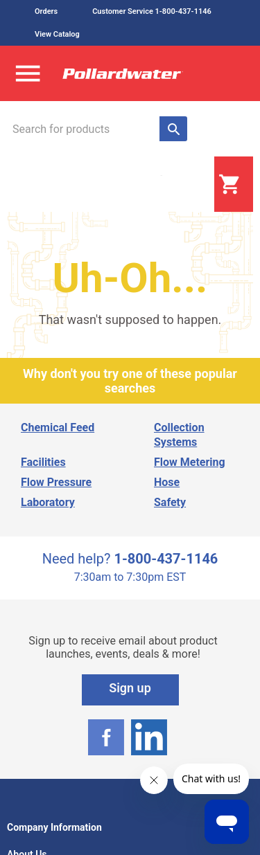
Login (179, 185)
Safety (170, 502)
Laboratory (48, 502)
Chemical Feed (57, 427)
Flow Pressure (56, 482)
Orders (46, 11)
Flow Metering (189, 462)
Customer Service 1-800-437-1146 (151, 11)
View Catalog (57, 34)
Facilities (43, 462)
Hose (167, 482)
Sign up (130, 688)
